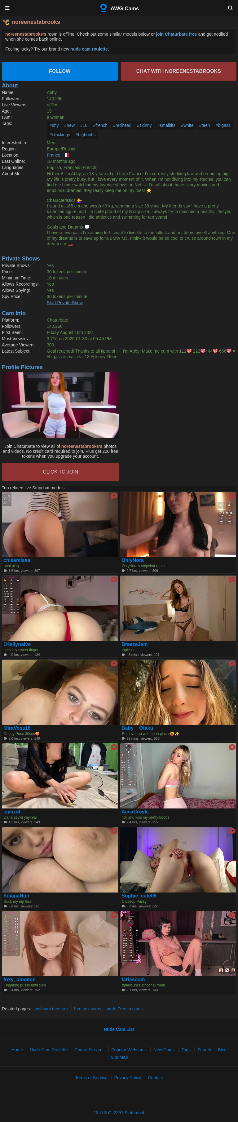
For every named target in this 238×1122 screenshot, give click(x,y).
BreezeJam (134, 644)
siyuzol (11, 811)
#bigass (223, 125)
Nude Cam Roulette (49, 1049)
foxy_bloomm (19, 979)
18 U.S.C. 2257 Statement (119, 1112)
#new (69, 125)
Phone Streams (90, 1049)
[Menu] (7, 8)
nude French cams (125, 1008)
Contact (155, 1077)
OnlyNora (132, 560)
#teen (204, 125)
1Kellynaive (17, 644)
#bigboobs (86, 134)
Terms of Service (91, 1077)
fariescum (133, 979)
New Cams (163, 1049)
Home (17, 1049)
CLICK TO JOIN (60, 471)
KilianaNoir (16, 895)
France (53, 155)
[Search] (230, 8)
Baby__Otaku (137, 728)
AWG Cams (119, 8)
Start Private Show (65, 302)
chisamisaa (16, 560)
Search (204, 1049)
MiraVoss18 (17, 728)
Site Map (119, 1057)
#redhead (122, 125)
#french (100, 125)
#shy (54, 125)
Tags (186, 1049)
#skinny (144, 125)
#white (187, 125)
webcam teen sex (51, 1008)
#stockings (60, 134)
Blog (222, 1049)
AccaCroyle (135, 811)
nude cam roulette (89, 49)
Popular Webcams (129, 1049)
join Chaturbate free (176, 34)
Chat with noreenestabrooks (178, 71)
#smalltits (166, 125)
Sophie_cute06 (138, 895)
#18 (83, 125)
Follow (59, 71)
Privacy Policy (127, 1077)
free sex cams (87, 1008)
